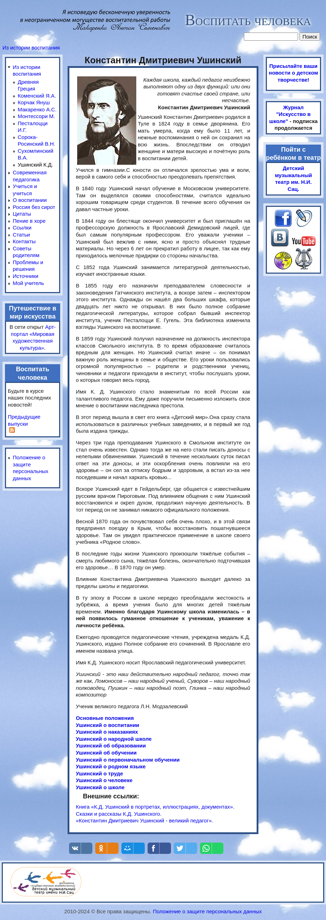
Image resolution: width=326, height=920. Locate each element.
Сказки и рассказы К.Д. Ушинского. (118, 814)
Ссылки (22, 228)
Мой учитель (28, 283)
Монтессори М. (36, 116)
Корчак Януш (34, 102)
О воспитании (30, 200)
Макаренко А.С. (37, 109)
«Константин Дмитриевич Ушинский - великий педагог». (144, 820)
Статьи (21, 235)
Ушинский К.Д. (35, 165)
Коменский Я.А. (37, 96)
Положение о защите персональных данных (207, 911)
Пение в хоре (29, 221)
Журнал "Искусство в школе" (290, 114)
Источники (25, 276)
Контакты (24, 241)
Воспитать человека (248, 19)
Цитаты (22, 214)
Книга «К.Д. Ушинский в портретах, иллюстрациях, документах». (155, 807)
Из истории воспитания (31, 48)
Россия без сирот (34, 207)
